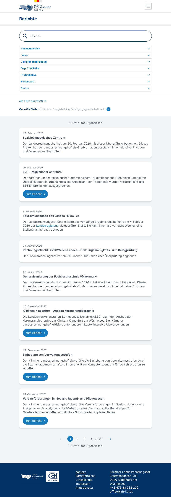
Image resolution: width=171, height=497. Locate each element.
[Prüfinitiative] (85, 75)
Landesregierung (47, 225)
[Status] (85, 88)
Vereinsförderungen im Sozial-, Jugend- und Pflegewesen (63, 398)
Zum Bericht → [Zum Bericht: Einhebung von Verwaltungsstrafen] (35, 377)
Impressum (83, 483)
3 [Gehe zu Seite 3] (84, 439)
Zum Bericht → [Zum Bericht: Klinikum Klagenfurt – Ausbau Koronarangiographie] (35, 333)
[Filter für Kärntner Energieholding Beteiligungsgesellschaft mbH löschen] (108, 109)
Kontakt (81, 472)
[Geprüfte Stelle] (85, 68)
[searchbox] (85, 36)
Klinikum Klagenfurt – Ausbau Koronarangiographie (58, 310)
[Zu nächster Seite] (110, 439)
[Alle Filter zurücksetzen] (32, 101)
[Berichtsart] (85, 81)
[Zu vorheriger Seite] (60, 439)
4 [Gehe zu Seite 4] (91, 439)
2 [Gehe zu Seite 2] (77, 439)
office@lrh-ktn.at (121, 491)
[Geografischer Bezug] (85, 62)
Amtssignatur (84, 487)
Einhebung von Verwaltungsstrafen (47, 354)
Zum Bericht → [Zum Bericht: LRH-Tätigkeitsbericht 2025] (35, 194)
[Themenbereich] (85, 48)
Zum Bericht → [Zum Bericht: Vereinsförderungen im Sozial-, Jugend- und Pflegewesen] (35, 420)
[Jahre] (85, 55)
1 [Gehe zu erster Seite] (70, 439)
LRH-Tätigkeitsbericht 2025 (42, 172)
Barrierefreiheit (85, 476)
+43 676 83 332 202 (124, 487)
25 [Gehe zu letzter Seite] (101, 439)
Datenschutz (84, 479)
